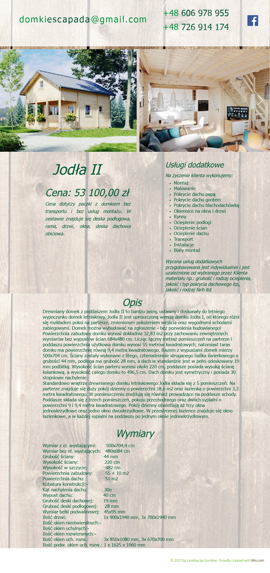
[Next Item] (260, 100)
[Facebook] (252, 20)
